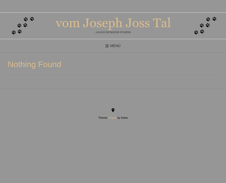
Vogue (112, 117)
